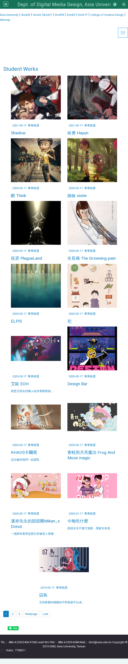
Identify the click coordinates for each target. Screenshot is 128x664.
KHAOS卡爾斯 (24, 452)
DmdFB (60, 14)
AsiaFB (25, 14)
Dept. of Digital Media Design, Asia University (67, 4)
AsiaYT (47, 14)
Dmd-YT (83, 14)
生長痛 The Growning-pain (91, 258)
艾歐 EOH (20, 383)
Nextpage (31, 614)
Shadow (18, 132)
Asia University (9, 14)
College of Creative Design (107, 14)
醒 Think (18, 195)
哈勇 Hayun (77, 132)
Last (45, 614)
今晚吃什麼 (77, 521)
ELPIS (16, 321)
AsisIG (37, 14)
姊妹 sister (77, 195)
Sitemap (5, 19)
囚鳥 (43, 595)
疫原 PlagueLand (26, 258)
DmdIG (71, 14)
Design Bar (77, 383)
